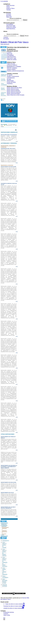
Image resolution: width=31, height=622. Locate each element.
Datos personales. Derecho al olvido (4, 581)
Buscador (8, 15)
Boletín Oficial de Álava (13, 89)
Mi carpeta (6, 38)
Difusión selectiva (3, 89)
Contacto (8, 14)
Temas (8, 7)
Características (5, 540)
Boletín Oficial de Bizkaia (13, 90)
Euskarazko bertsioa (8, 612)
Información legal (10, 25)
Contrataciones (11, 77)
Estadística (10, 83)
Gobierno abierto (11, 69)
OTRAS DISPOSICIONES (4, 535)
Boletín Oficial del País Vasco (14, 42)
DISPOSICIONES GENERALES (4, 524)
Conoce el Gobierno (12, 65)
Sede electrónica (5, 44)
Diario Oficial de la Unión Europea (15, 95)
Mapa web (9, 17)
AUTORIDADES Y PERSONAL (4, 526)
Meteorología (10, 80)
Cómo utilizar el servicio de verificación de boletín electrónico (4, 562)
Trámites (8, 9)
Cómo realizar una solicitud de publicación (4, 571)
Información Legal (11, 58)
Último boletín (3, 98)
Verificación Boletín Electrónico (3, 94)
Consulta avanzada (3, 79)
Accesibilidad (9, 24)
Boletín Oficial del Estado (13, 93)
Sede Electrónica (10, 28)
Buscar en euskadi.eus (15, 18)
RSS (2, 100)
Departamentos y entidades (14, 66)
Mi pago (9, 79)
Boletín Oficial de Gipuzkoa (14, 92)
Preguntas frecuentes (4, 585)
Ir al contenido (4, 1)
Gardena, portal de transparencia (15, 70)
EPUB (9, 125)
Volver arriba (6, 615)
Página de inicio (10, 5)
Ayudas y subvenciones (13, 76)
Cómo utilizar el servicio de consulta (4, 545)
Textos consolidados (4, 84)
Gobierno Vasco (10, 8)
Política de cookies (11, 27)
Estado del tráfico (11, 82)
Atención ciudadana (12, 68)
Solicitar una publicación (3, 75)
